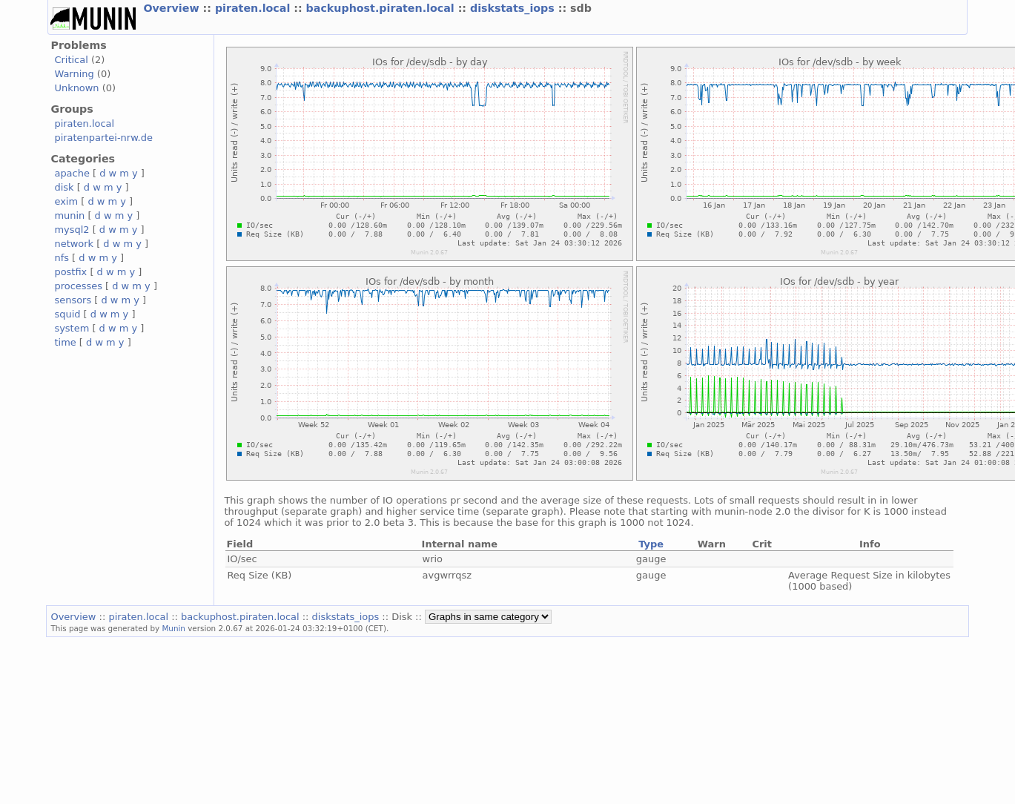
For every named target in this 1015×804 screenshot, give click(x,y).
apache (71, 173)
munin (69, 215)
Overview (172, 8)
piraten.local (254, 8)
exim (66, 201)
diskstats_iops (514, 8)
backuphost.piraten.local (382, 8)
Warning (73, 73)
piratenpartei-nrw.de (103, 137)
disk (63, 187)
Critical (70, 59)
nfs (61, 257)
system (71, 328)
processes (78, 285)
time (65, 342)
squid (67, 314)
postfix (70, 271)
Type (651, 544)
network (73, 243)
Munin (173, 628)
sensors (72, 300)
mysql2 (71, 229)
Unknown (76, 87)
